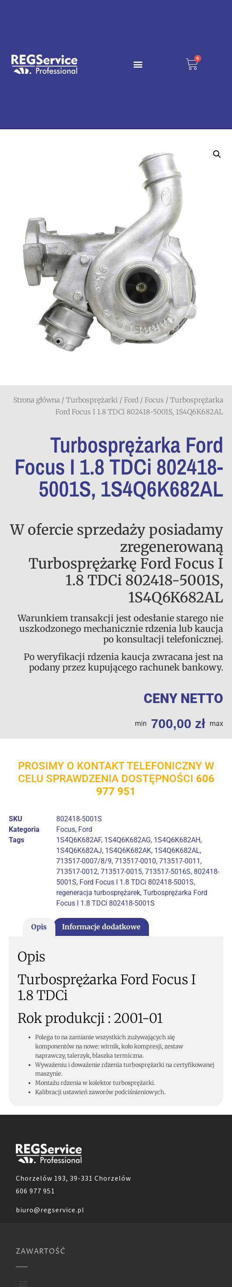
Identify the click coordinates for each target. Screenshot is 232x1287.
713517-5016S (168, 871)
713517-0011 (179, 861)
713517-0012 (77, 871)
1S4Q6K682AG (127, 840)
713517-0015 (121, 871)
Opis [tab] (39, 926)
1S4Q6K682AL (177, 850)
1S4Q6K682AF (78, 840)
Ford (131, 399)
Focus (154, 399)
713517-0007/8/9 (84, 861)
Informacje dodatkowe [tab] (101, 926)
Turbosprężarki (92, 399)
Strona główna (36, 399)
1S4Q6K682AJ (79, 850)
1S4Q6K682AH (177, 840)
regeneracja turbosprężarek (98, 892)
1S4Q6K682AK (128, 850)
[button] (138, 64)
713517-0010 (135, 861)
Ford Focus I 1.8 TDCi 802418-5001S (137, 882)
